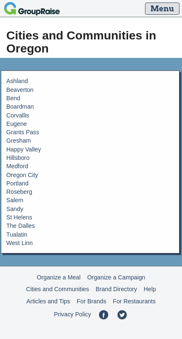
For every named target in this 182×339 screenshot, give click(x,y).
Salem (14, 200)
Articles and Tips (48, 301)
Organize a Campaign (116, 277)
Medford (17, 166)
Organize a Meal (59, 277)
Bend (13, 98)
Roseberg (19, 191)
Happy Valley (23, 149)
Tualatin (16, 234)
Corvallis (17, 115)
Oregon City (22, 175)
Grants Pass (22, 132)
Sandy (14, 209)
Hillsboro (17, 157)
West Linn (19, 243)
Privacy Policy (72, 314)
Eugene (16, 123)
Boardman (20, 106)
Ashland (17, 81)
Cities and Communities (57, 289)
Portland (17, 183)
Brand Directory (116, 289)
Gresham (18, 140)
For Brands (91, 301)
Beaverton (20, 89)
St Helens (19, 217)
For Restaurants (134, 301)
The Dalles (20, 225)
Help (150, 289)
